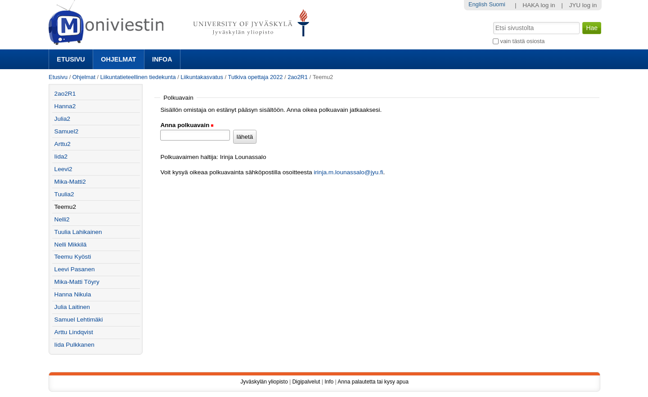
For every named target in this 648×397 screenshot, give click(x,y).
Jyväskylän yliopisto (264, 382)
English (477, 4)
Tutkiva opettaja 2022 (255, 77)
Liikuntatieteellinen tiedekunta (138, 77)
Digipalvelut (306, 382)
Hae (492, 21)
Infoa (162, 59)
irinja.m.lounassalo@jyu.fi (348, 172)
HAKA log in (538, 5)
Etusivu (71, 59)
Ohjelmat (118, 59)
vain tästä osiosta (522, 41)
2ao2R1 (298, 77)
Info (328, 382)
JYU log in (583, 5)
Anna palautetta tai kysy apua (373, 382)
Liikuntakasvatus (201, 77)
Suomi (497, 4)
